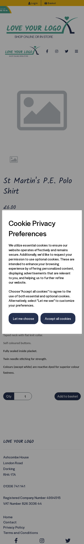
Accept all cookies (58, 318)
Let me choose (23, 318)
